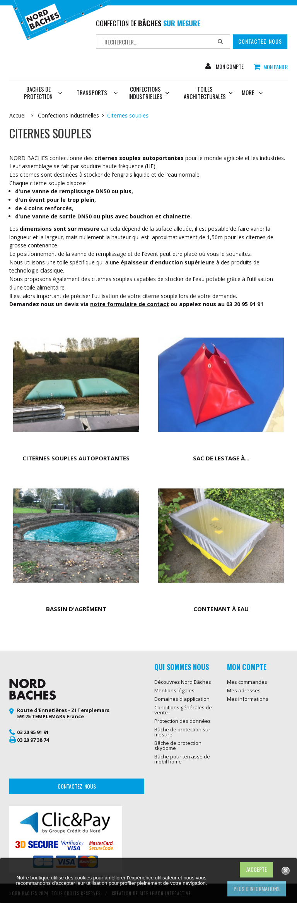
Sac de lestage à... (221, 458)
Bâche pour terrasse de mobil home (182, 759)
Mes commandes (247, 681)
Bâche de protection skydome (177, 745)
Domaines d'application (182, 698)
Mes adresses (244, 690)
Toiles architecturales (205, 93)
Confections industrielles (148, 93)
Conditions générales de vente (183, 710)
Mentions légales (174, 690)
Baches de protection (43, 93)
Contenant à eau (221, 609)
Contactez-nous (260, 41)
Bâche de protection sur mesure (182, 732)
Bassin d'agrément (76, 609)
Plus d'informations (257, 888)
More (252, 92)
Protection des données (182, 720)
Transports (92, 92)
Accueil (18, 115)
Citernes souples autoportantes (76, 458)
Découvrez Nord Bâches (182, 681)
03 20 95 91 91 (33, 732)
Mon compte (229, 66)
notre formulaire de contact (129, 304)
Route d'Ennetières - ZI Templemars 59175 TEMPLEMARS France (63, 713)
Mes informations (247, 698)
